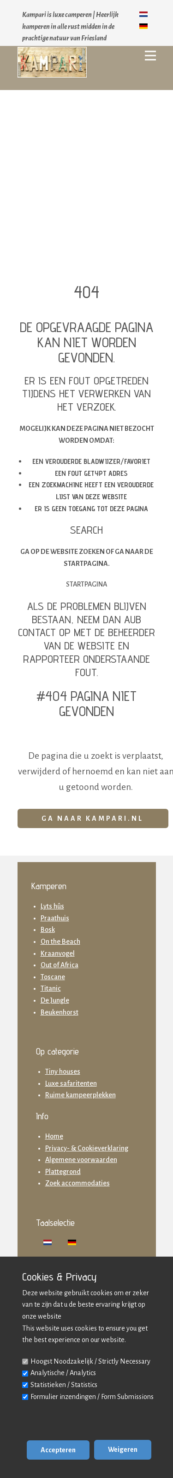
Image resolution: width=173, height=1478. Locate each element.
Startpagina (86, 584)
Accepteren (58, 1450)
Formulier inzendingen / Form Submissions (92, 1396)
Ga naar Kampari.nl (92, 818)
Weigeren (122, 1449)
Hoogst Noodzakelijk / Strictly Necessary (90, 1361)
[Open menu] (150, 55)
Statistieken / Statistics (63, 1384)
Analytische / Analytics (63, 1372)
